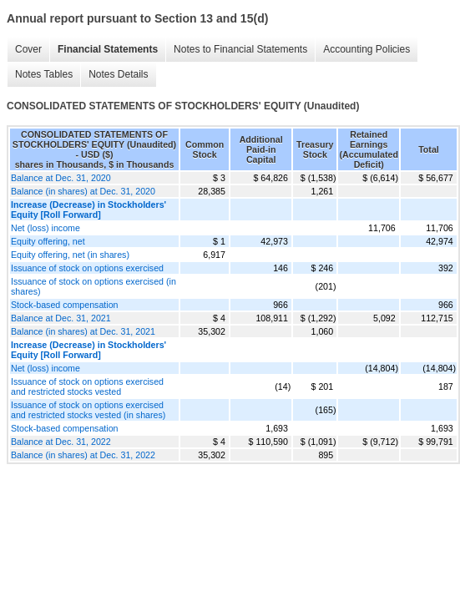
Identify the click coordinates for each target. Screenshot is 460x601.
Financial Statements (108, 49)
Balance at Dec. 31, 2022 (61, 442)
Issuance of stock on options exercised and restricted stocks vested (87, 386)
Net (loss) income (45, 228)
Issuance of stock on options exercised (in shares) (93, 286)
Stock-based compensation (65, 305)
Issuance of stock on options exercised (87, 268)
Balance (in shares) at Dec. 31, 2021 (83, 331)
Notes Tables (44, 74)
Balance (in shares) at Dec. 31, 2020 (83, 191)
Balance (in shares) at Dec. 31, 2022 (83, 455)
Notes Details (118, 74)
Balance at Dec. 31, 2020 (61, 178)
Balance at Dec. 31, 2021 (61, 318)
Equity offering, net (48, 241)
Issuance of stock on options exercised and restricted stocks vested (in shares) (88, 410)
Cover (28, 49)
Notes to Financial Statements (240, 49)
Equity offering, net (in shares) (70, 255)
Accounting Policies (366, 49)
